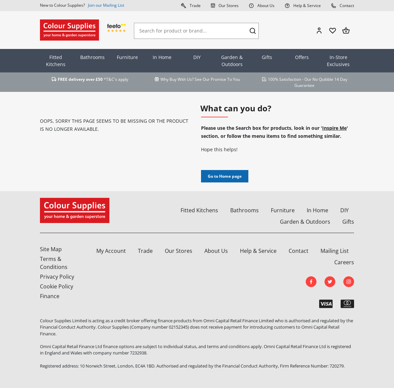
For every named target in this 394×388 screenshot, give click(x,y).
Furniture (127, 57)
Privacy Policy (57, 276)
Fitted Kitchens (55, 60)
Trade (191, 5)
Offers (302, 57)
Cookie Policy (56, 286)
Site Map (51, 249)
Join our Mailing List (106, 5)
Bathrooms (92, 57)
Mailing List (335, 251)
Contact (342, 5)
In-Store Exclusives (338, 60)
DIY (197, 57)
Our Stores (225, 5)
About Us (262, 5)
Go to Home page (225, 176)
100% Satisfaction (284, 79)
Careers (344, 262)
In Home (162, 57)
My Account (111, 251)
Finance (49, 296)
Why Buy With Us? (177, 79)
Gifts (267, 57)
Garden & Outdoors (232, 60)
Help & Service (303, 5)
